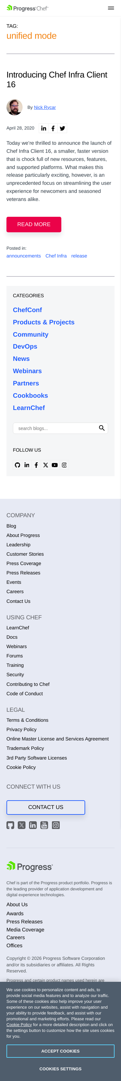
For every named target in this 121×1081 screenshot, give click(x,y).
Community (30, 334)
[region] (60, 1031)
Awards (15, 914)
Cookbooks (30, 395)
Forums (14, 656)
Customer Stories (25, 554)
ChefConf (27, 310)
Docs (11, 637)
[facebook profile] (36, 465)
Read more (34, 224)
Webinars (27, 371)
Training (15, 665)
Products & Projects (44, 322)
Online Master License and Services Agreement (57, 739)
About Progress (23, 535)
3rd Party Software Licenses (36, 758)
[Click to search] (102, 428)
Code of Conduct (24, 694)
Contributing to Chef (27, 684)
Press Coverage (23, 563)
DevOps (25, 346)
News (21, 358)
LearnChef (29, 408)
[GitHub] (11, 826)
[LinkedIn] (34, 826)
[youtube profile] (55, 465)
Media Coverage (25, 930)
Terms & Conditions (27, 720)
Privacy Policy (21, 729)
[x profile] (45, 465)
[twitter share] (62, 128)
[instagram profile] (64, 465)
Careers (15, 591)
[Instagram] (57, 826)
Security (15, 674)
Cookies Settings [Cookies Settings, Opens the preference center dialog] (60, 1068)
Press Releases (23, 573)
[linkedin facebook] (53, 128)
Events (13, 582)
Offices (14, 946)
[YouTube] (45, 826)
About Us (17, 905)
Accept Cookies (60, 1051)
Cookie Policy (21, 767)
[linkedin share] (43, 128)
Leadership (18, 545)
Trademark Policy (25, 748)
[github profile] (17, 465)
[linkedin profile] (27, 465)
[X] (22, 826)
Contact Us (18, 601)
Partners (26, 383)
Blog (11, 526)
